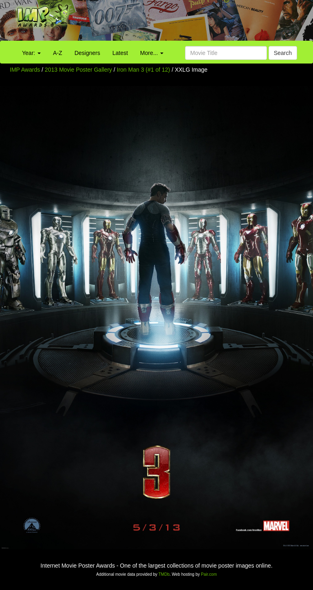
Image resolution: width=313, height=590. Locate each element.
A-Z (57, 53)
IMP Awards (25, 69)
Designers (87, 53)
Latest (120, 53)
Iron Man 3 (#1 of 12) (143, 69)
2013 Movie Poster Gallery (78, 69)
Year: (31, 53)
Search (283, 53)
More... (151, 53)
